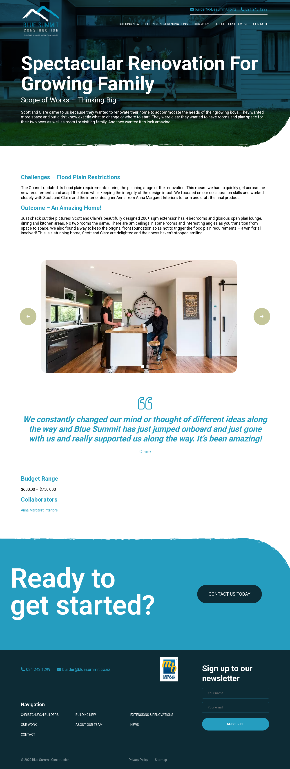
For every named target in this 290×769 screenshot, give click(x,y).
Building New (129, 24)
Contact (260, 24)
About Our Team (231, 24)
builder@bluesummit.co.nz (213, 9)
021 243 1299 (254, 9)
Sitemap (161, 760)
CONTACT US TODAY (229, 594)
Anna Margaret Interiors (39, 510)
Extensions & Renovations (166, 24)
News (134, 724)
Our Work (202, 24)
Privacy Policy (138, 760)
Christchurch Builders (40, 715)
